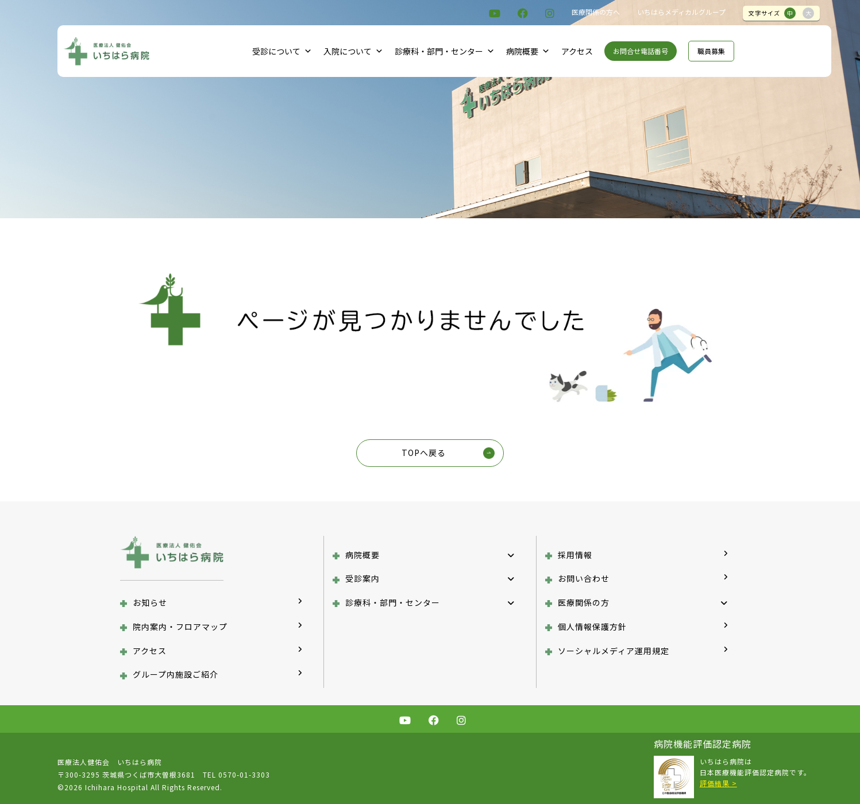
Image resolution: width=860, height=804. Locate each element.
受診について (282, 51)
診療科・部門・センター (445, 51)
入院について (353, 51)
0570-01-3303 (244, 774)
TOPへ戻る (424, 452)
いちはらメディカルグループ (681, 12)
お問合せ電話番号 (640, 51)
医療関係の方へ (596, 12)
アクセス (577, 51)
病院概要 (528, 51)
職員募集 (711, 51)
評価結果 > (718, 783)
